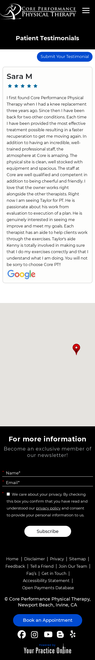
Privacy (57, 559)
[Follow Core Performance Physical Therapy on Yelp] (73, 634)
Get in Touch (54, 573)
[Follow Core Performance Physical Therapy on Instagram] (34, 634)
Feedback (15, 566)
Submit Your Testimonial (65, 56)
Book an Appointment (47, 620)
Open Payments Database (48, 587)
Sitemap (77, 559)
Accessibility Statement (46, 580)
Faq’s (31, 573)
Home (12, 559)
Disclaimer (34, 559)
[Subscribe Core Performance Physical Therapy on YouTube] (47, 634)
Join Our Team (73, 566)
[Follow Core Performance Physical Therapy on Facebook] (22, 634)
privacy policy (48, 508)
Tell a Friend (42, 566)
